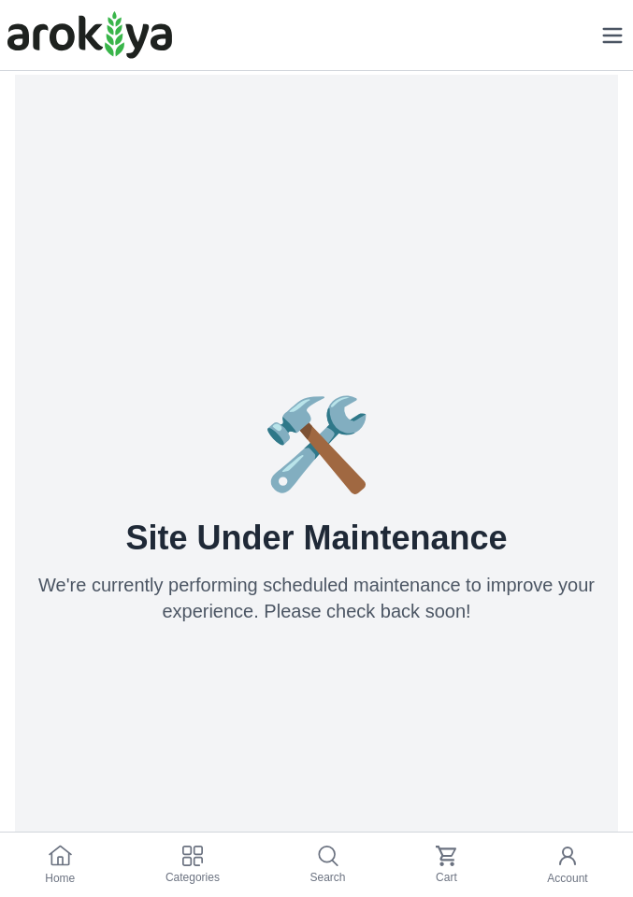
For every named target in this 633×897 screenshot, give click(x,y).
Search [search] (327, 865)
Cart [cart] (446, 865)
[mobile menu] (612, 35)
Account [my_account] (567, 865)
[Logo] (89, 35)
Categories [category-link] (192, 865)
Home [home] (60, 864)
